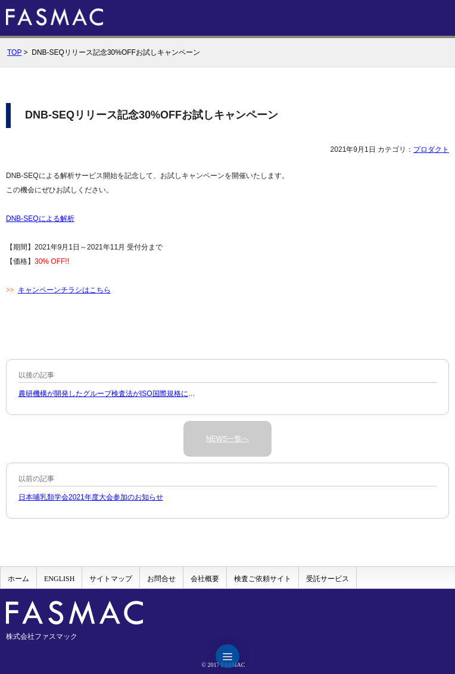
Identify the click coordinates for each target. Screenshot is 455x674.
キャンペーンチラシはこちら (64, 290)
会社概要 (205, 579)
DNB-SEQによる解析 (40, 218)
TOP (14, 52)
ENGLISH (59, 579)
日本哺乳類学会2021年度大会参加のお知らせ (90, 497)
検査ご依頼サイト (262, 579)
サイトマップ (110, 579)
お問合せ (161, 579)
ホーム (18, 579)
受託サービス (327, 579)
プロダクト (431, 149)
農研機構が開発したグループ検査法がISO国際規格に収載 (110, 393)
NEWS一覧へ (227, 439)
